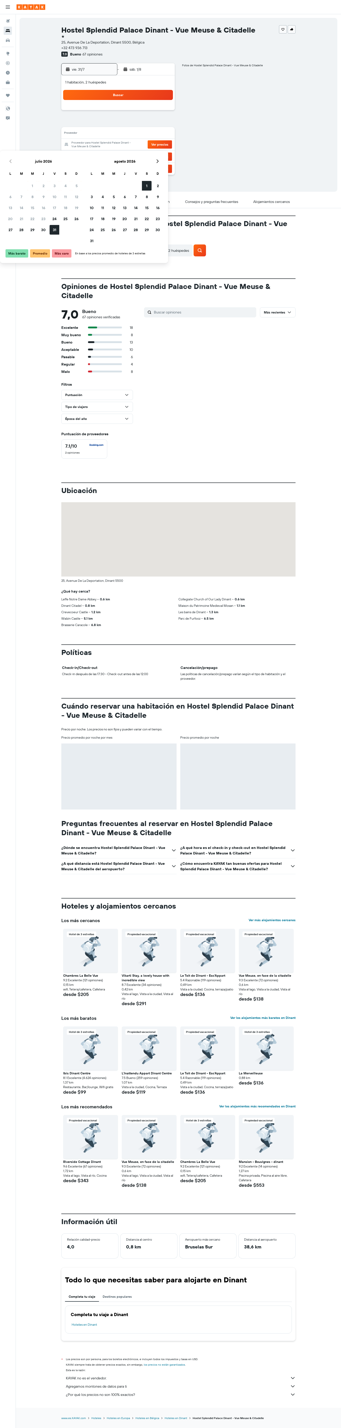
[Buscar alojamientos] (8, 30)
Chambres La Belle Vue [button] (80, 975)
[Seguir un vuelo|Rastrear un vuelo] (8, 63)
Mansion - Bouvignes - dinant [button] (261, 1162)
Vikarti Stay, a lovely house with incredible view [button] (145, 977)
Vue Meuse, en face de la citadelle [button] (265, 975)
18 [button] (152, 134)
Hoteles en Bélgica (147, 1418)
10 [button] (141, 123)
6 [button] (97, 123)
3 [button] (141, 112)
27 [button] (97, 156)
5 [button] (163, 112)
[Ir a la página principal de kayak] (31, 7)
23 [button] (130, 145)
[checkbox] (84, 449)
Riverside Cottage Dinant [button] (82, 1162)
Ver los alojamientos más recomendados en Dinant (257, 1106)
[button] (8, 7)
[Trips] (8, 95)
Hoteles (96, 1418)
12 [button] (163, 123)
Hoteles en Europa (118, 1418)
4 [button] (152, 112)
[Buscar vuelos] (8, 21)
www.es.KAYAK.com (73, 1418)
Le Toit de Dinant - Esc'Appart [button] (202, 975)
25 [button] (152, 145)
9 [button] (130, 123)
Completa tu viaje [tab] (82, 1297)
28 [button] (108, 156)
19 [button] (163, 134)
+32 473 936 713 (74, 47)
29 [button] (119, 156)
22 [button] (119, 145)
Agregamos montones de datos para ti (181, 1386)
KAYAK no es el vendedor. (181, 1378)
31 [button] (141, 156)
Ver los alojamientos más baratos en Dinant (263, 1018)
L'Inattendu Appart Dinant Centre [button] (147, 1073)
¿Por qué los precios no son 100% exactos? (181, 1394)
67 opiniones (92, 54)
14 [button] (108, 134)
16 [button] (130, 134)
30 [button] (129, 156)
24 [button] (141, 145)
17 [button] (140, 134)
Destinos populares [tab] (117, 1297)
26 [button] (163, 145)
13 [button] (97, 134)
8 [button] (119, 123)
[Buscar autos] (8, 40)
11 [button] (151, 123)
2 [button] (130, 112)
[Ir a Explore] (8, 53)
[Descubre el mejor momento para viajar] (8, 72)
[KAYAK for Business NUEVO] (8, 82)
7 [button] (108, 123)
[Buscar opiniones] (204, 312)
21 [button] (108, 145)
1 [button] (118, 112)
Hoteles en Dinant (84, 1325)
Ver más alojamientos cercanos (272, 920)
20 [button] (96, 145)
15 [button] (119, 134)
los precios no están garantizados (164, 1364)
